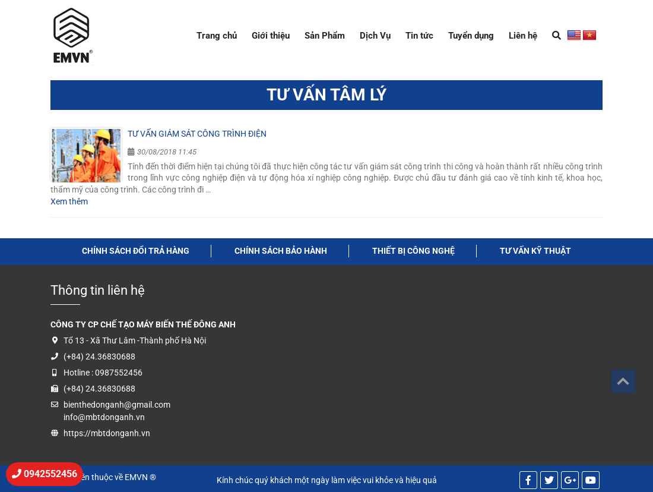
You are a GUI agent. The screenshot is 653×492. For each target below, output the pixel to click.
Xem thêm (69, 201)
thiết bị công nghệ (413, 251)
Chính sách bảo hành (280, 251)
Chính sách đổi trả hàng (135, 251)
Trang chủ (216, 35)
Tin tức (419, 35)
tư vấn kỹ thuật (535, 251)
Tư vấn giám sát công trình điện (197, 133)
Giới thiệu (271, 35)
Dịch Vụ (375, 35)
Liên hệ (523, 35)
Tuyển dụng (471, 35)
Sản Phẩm (325, 35)
